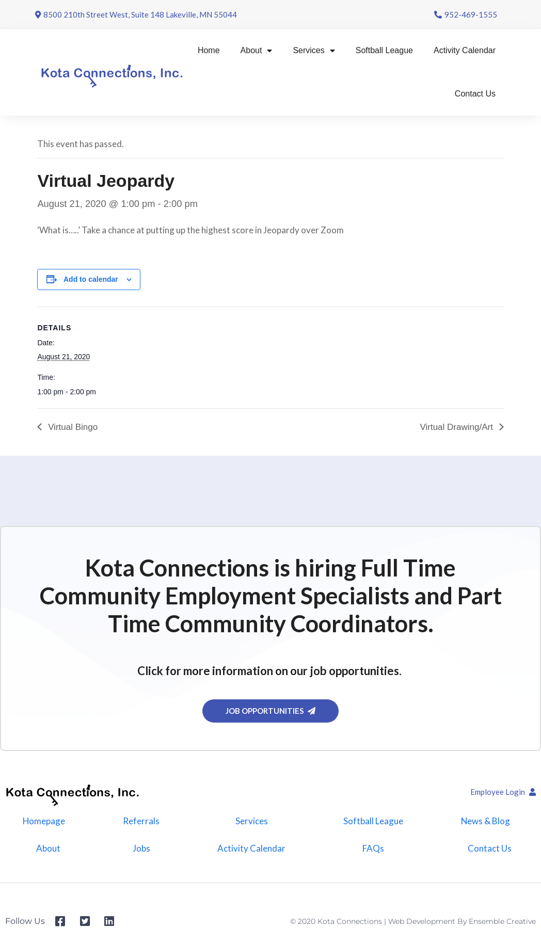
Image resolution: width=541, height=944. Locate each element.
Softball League (384, 50)
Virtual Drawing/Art (457, 427)
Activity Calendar (465, 50)
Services (314, 50)
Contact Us (475, 93)
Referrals (141, 820)
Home (209, 50)
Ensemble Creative (502, 921)
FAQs (373, 848)
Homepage (44, 820)
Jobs (141, 848)
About (257, 50)
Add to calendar (90, 279)
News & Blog (485, 820)
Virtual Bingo (71, 427)
